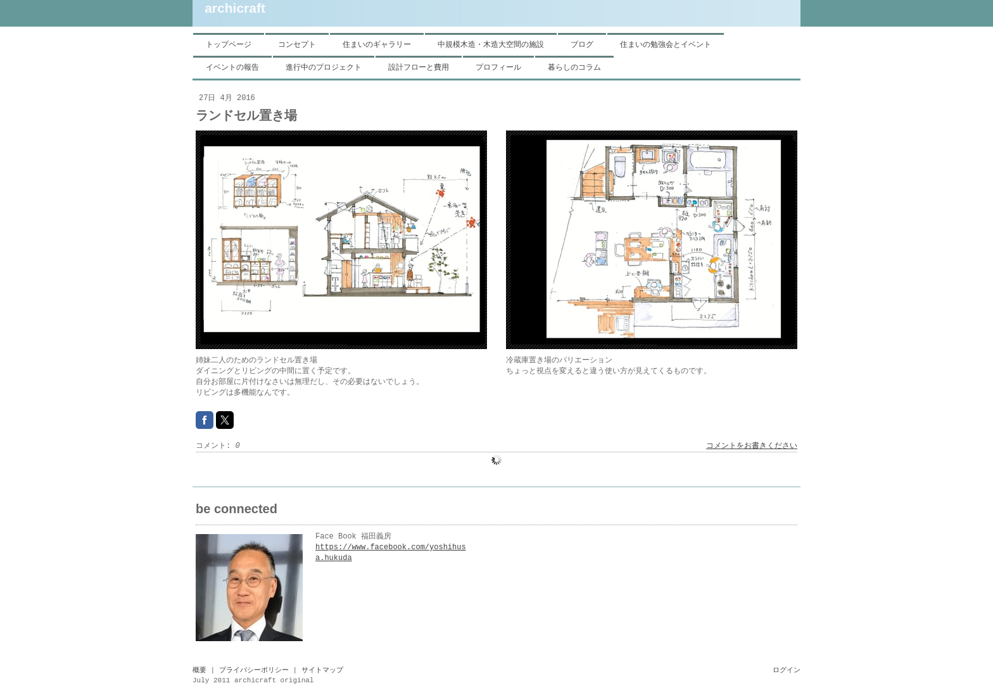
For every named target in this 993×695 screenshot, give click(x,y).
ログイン (786, 670)
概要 (199, 670)
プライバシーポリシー (254, 670)
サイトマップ (322, 670)
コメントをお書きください (751, 446)
